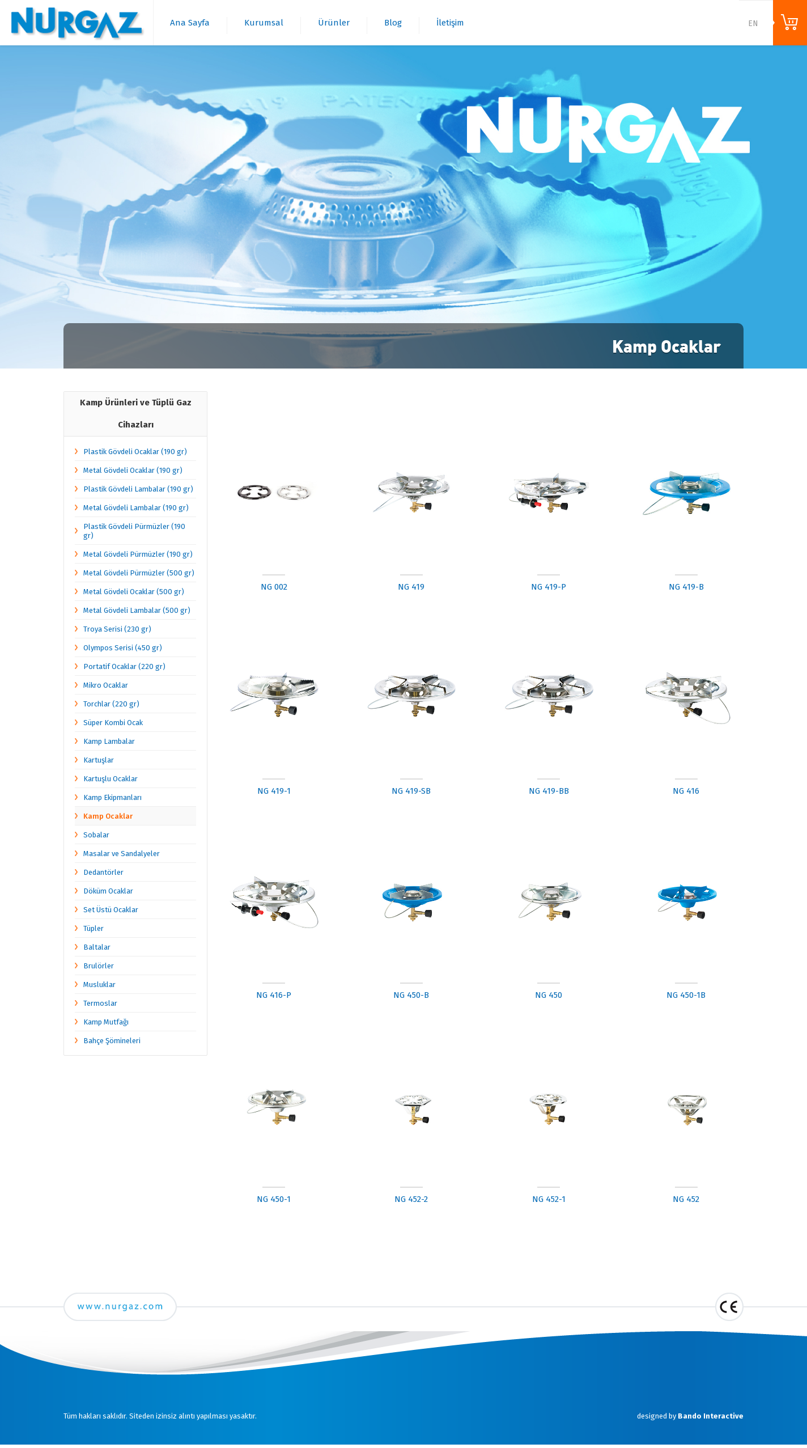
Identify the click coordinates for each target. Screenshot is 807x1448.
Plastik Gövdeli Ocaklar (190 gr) (135, 451)
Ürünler (334, 23)
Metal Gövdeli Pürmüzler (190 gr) (138, 554)
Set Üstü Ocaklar (110, 909)
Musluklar (99, 984)
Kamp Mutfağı (106, 1022)
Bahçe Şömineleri (112, 1040)
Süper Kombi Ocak (113, 722)
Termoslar (100, 1003)
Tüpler (93, 928)
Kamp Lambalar (109, 741)
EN (753, 23)
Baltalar (97, 947)
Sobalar (96, 835)
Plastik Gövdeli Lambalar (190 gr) (138, 489)
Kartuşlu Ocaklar (110, 778)
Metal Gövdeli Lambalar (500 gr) (136, 610)
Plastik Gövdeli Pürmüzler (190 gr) (134, 531)
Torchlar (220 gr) (111, 704)
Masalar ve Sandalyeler (121, 853)
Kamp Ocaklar (108, 816)
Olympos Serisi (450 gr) (122, 647)
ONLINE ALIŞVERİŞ (790, 22)
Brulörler (98, 966)
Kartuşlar (98, 760)
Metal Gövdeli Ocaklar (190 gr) (132, 470)
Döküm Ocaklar (108, 891)
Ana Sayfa (190, 23)
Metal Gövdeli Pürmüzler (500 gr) (138, 573)
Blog (393, 23)
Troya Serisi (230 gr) (117, 629)
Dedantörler (103, 872)
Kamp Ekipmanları (112, 797)
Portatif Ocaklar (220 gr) (124, 666)
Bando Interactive (711, 1416)
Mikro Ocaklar (105, 685)
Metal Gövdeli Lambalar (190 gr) (136, 507)
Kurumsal (263, 23)
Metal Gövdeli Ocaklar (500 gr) (133, 591)
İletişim (450, 23)
